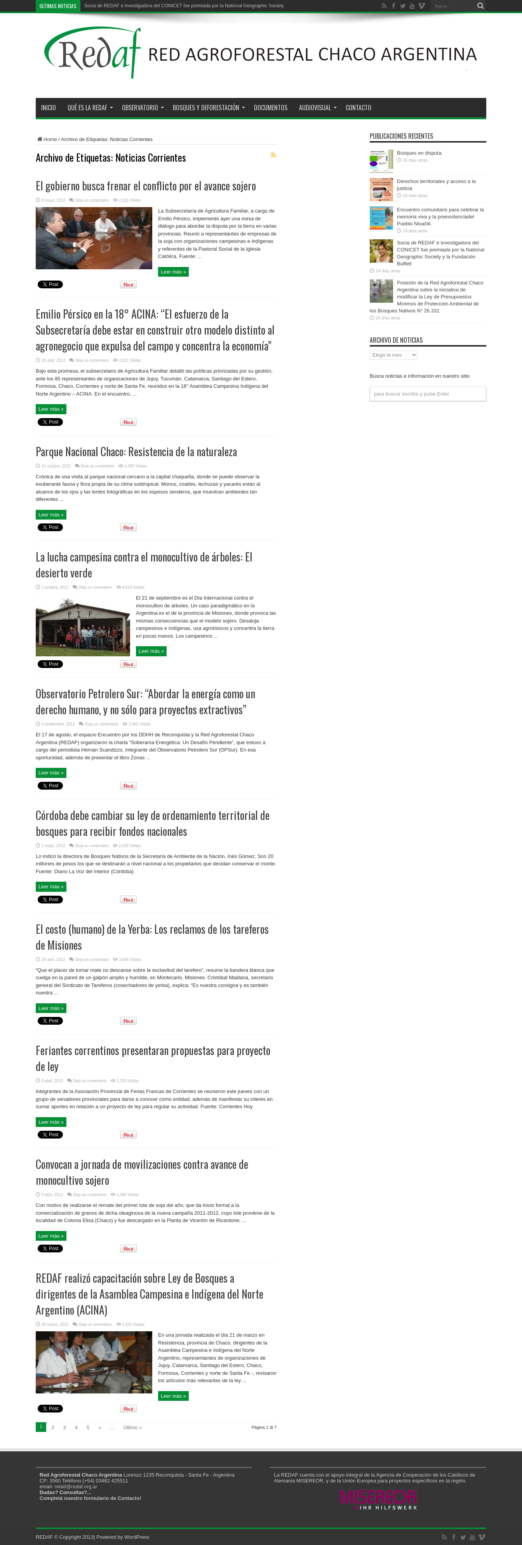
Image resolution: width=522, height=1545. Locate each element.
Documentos (270, 107)
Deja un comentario (92, 200)
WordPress (136, 1537)
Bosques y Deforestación (209, 107)
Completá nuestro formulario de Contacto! (90, 1498)
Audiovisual (318, 107)
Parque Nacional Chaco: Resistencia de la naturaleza (136, 451)
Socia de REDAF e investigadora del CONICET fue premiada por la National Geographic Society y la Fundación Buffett (207, 6)
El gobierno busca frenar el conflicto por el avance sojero (146, 186)
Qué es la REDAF (90, 107)
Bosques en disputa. (420, 153)
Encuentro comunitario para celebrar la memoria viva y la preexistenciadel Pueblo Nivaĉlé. (440, 217)
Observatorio (143, 107)
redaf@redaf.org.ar (75, 1486)
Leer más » (173, 272)
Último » (132, 1427)
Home (46, 139)
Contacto (358, 107)
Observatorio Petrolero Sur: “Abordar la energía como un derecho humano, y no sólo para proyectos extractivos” (145, 701)
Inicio (48, 107)
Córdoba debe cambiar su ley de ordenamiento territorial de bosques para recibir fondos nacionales (153, 823)
